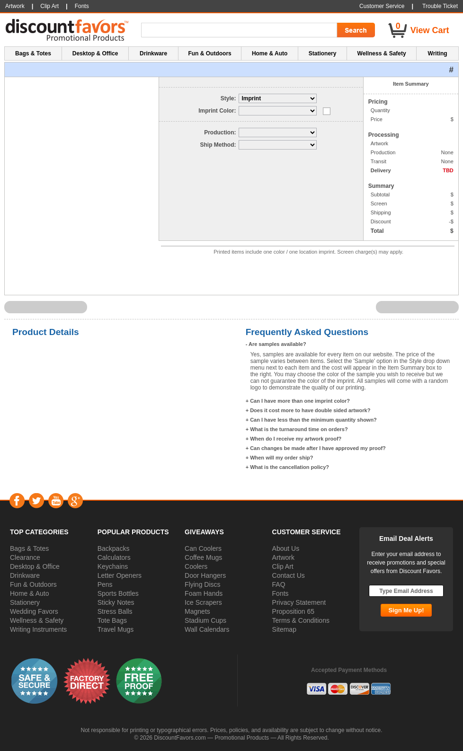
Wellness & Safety (36, 620)
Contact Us (288, 575)
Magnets (197, 611)
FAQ (278, 584)
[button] (34, 680)
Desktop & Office (35, 566)
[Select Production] (278, 132)
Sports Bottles (118, 593)
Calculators (114, 557)
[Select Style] (278, 98)
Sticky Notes (116, 602)
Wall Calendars (207, 629)
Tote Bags (112, 620)
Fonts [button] (82, 6)
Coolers (196, 566)
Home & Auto (29, 593)
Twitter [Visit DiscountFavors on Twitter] (36, 500)
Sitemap (284, 629)
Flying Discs (202, 584)
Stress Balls (115, 611)
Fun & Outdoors (33, 584)
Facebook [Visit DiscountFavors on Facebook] (17, 500)
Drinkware (25, 575)
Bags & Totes (29, 548)
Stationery (25, 602)
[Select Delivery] (278, 145)
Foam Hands (204, 593)
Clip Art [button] (49, 6)
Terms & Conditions (300, 620)
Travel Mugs (116, 629)
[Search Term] (240, 30)
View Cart (429, 30)
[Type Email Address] (406, 591)
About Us (286, 548)
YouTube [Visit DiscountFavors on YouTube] (55, 500)
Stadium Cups (205, 620)
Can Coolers (203, 548)
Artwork (283, 557)
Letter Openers (120, 575)
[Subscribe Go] (406, 610)
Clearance (25, 557)
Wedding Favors (34, 611)
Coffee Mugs (203, 557)
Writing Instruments (38, 629)
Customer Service (381, 6)
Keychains (113, 566)
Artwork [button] (15, 6)
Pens (105, 584)
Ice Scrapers (203, 602)
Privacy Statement (299, 602)
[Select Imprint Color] (278, 110)
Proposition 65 (293, 611)
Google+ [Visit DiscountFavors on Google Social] (75, 500)
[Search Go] (355, 30)
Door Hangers (205, 575)
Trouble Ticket (440, 6)
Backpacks (114, 548)
